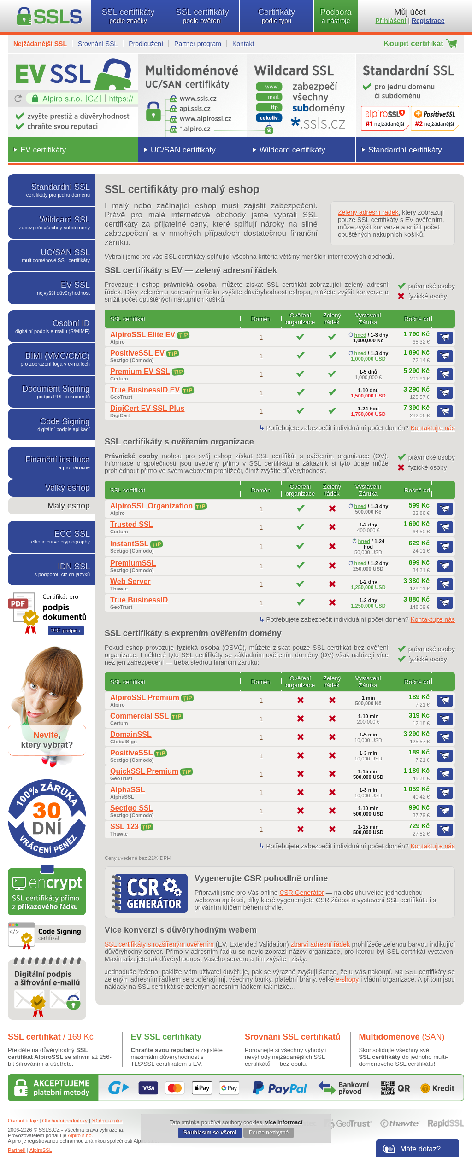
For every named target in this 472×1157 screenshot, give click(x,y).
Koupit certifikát (413, 43)
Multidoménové (402, 1036)
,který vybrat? (47, 739)
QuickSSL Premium (144, 771)
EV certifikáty (43, 150)
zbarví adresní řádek (320, 944)
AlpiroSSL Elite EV (142, 335)
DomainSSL (131, 734)
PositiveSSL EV (137, 353)
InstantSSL (129, 544)
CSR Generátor (301, 892)
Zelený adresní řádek (368, 212)
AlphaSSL (127, 790)
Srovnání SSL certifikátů (293, 1036)
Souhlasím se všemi (209, 1132)
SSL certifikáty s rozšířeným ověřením (159, 944)
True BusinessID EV (145, 390)
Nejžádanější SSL (40, 43)
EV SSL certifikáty (166, 1036)
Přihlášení (391, 20)
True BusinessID (139, 600)
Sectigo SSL (131, 808)
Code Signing (51, 424)
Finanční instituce (51, 462)
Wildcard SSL (51, 222)
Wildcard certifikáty (292, 150)
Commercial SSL (139, 716)
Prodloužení (146, 43)
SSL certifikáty (128, 15)
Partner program (197, 43)
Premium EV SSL (140, 371)
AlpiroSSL (41, 1150)
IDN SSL (51, 569)
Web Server (130, 581)
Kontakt (243, 43)
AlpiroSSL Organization (151, 506)
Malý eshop (68, 505)
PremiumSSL (133, 563)
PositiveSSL (131, 753)
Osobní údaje (23, 1120)
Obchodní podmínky (64, 1120)
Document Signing (51, 391)
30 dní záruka (107, 1120)
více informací (283, 1122)
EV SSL (51, 288)
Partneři (17, 1150)
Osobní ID (51, 326)
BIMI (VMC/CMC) (51, 359)
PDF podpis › (66, 630)
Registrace (428, 20)
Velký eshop (67, 487)
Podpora (336, 15)
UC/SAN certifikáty (183, 150)
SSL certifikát (51, 1036)
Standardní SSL (51, 190)
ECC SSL (51, 536)
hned (357, 335)
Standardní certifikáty (405, 150)
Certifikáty (276, 15)
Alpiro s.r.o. (80, 1135)
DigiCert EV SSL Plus (147, 408)
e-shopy (347, 979)
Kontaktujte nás (432, 428)
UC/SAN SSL (51, 255)
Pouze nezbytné (269, 1132)
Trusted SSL (131, 524)
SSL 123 (124, 826)
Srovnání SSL (98, 43)
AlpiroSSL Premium (144, 697)
